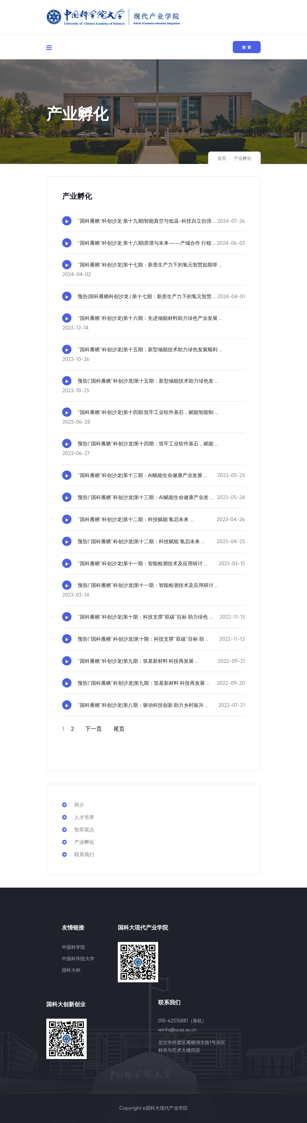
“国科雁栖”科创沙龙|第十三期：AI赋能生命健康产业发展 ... (142, 475)
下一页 (93, 728)
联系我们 (78, 854)
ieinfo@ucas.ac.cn (177, 1030)
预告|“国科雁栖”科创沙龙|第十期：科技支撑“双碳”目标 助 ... (143, 639)
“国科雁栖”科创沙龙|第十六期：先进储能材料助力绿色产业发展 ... (150, 318)
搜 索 (246, 47)
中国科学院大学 (78, 959)
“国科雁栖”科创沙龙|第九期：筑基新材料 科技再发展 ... (138, 661)
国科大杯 (71, 970)
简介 (73, 805)
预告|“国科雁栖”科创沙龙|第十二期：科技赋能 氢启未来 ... (141, 541)
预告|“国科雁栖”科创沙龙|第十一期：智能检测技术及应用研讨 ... (148, 585)
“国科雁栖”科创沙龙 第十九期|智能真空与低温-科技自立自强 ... (147, 221)
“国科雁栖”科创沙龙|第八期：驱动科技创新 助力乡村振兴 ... (143, 705)
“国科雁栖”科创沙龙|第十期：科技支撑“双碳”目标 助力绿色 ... (145, 617)
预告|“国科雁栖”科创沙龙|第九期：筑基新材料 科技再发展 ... (143, 683)
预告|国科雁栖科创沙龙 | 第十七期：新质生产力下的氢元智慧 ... (147, 296)
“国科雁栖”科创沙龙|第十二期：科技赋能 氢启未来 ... (135, 519)
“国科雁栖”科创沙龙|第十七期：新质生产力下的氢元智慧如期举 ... (150, 264)
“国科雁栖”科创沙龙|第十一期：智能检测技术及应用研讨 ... (142, 563)
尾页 (119, 728)
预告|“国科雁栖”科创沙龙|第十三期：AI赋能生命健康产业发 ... (145, 497)
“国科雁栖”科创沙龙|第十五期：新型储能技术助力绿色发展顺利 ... (150, 349)
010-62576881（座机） (182, 1021)
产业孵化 (242, 158)
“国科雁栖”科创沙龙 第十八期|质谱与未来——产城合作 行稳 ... (147, 243)
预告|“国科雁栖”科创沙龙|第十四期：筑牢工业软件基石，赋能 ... (148, 443)
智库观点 (78, 829)
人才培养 (78, 817)
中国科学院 (73, 947)
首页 (222, 158)
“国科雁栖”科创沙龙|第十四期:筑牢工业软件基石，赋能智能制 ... (148, 412)
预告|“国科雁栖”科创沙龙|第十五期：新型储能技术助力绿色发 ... (148, 381)
